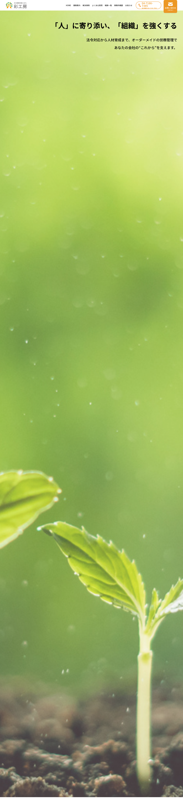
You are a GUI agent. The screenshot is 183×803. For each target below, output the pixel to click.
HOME (68, 5)
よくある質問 (97, 5)
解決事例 (86, 5)
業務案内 (76, 5)
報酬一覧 (108, 5)
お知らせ (128, 5)
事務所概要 (118, 5)
